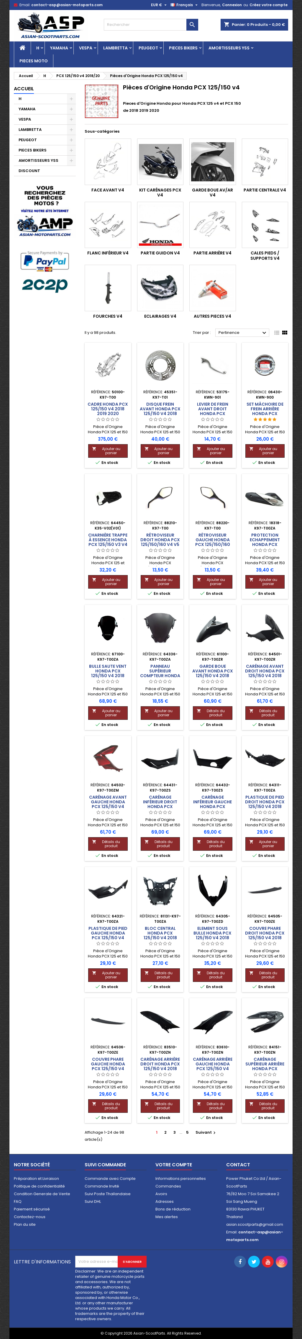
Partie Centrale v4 (265, 190)
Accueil (24, 88)
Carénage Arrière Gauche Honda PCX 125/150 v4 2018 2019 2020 (212, 1066)
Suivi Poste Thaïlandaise (108, 1194)
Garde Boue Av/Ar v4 (212, 192)
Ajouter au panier (106, 450)
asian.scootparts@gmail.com (254, 1224)
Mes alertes (166, 1217)
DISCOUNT (29, 171)
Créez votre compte (269, 4)
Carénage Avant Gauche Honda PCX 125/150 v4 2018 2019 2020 (108, 804)
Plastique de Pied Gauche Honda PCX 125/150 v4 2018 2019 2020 (107, 935)
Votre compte (173, 1164)
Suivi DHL (93, 1201)
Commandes (168, 1186)
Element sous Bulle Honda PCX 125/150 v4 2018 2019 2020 (212, 935)
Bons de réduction (173, 1209)
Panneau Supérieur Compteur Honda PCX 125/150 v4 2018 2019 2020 (160, 675)
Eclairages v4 (160, 316)
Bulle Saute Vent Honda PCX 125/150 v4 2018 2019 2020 (108, 673)
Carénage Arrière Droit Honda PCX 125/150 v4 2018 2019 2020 (160, 1066)
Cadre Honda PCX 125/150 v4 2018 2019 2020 (108, 409)
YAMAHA (59, 48)
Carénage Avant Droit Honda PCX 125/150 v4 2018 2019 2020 (265, 673)
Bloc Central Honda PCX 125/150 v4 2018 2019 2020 (160, 935)
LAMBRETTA (115, 48)
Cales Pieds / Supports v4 (265, 255)
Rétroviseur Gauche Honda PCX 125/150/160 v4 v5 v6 (212, 542)
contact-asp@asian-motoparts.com (67, 4)
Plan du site (25, 1224)
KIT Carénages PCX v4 (160, 192)
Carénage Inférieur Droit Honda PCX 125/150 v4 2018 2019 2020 (160, 806)
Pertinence (243, 333)
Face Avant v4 (107, 190)
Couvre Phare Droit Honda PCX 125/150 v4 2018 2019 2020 (265, 935)
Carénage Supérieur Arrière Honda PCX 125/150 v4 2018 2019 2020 (264, 1068)
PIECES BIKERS (183, 48)
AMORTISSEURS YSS (229, 48)
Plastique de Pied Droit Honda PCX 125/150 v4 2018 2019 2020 (265, 804)
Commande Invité (102, 1186)
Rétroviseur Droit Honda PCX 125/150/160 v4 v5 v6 (160, 542)
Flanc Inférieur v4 (108, 253)
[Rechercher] (151, 25)
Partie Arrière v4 (212, 253)
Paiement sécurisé (32, 1209)
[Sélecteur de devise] (159, 5)
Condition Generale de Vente (42, 1194)
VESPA (85, 48)
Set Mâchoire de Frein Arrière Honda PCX (265, 409)
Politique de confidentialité (39, 1186)
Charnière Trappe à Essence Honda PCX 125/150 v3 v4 (107, 539)
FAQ (18, 1201)
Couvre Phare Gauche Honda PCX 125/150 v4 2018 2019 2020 (108, 1066)
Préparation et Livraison (36, 1178)
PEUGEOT (148, 48)
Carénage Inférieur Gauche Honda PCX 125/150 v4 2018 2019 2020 (212, 806)
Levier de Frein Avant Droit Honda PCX (212, 409)
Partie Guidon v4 (160, 253)
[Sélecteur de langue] (184, 5)
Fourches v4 (107, 316)
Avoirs (161, 1194)
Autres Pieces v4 (212, 316)
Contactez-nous (29, 1217)
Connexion (232, 4)
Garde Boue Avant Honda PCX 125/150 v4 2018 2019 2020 (212, 673)
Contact (238, 1164)
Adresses (164, 1201)
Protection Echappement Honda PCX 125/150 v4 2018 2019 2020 (265, 544)
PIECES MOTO (33, 61)
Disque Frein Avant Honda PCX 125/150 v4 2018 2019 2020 (160, 411)
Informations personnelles (180, 1178)
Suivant (206, 1132)
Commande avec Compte (110, 1178)
